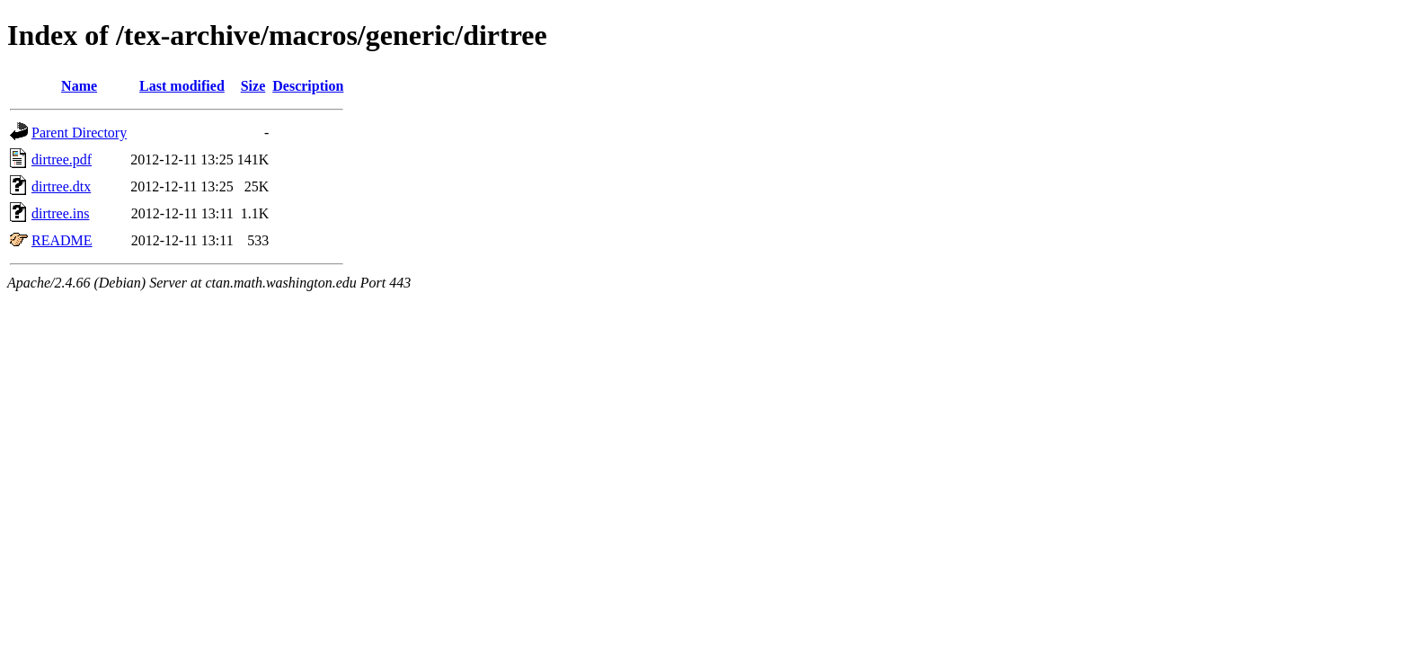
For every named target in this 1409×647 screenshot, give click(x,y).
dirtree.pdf (61, 159)
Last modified (182, 85)
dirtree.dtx (61, 186)
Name (79, 85)
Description (307, 85)
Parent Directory (79, 132)
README (62, 240)
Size (253, 85)
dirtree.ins (60, 213)
